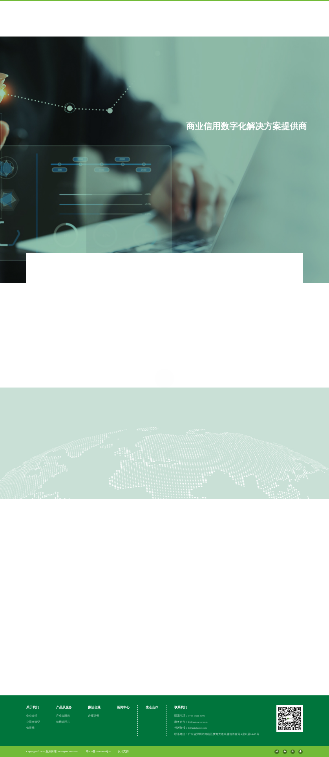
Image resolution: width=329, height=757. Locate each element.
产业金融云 (63, 715)
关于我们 (32, 707)
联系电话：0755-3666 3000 (189, 715)
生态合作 (152, 707)
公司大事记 (33, 721)
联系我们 (180, 707)
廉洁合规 (94, 707)
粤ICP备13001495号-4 (98, 751)
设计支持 (123, 751)
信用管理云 (63, 721)
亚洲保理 (51, 751)
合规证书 (93, 715)
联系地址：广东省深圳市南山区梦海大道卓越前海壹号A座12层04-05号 (216, 734)
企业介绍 (31, 715)
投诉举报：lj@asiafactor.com (190, 727)
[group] (164, 141)
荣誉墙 (30, 727)
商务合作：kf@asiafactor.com (190, 721)
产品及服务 (64, 707)
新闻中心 (123, 707)
